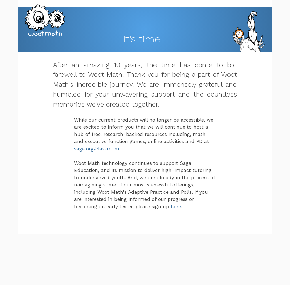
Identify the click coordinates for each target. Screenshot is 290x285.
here (176, 206)
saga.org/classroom (96, 149)
